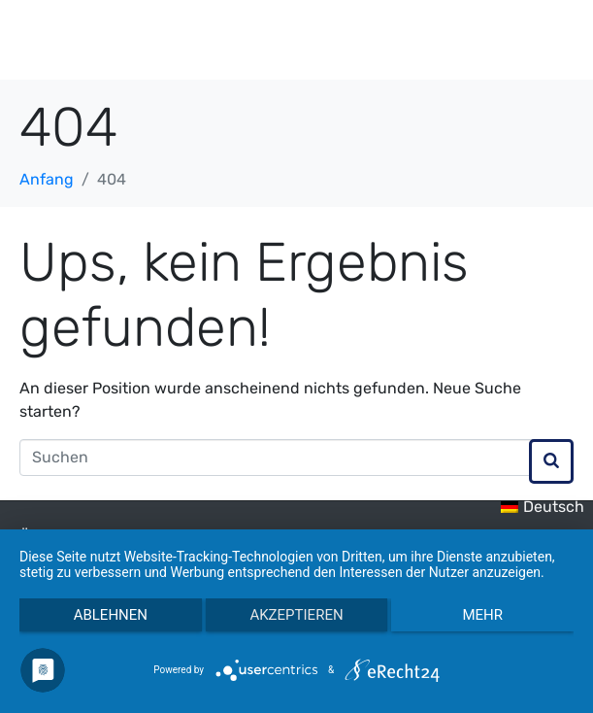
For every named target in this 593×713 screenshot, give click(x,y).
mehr (482, 615)
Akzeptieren (296, 615)
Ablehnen (111, 615)
